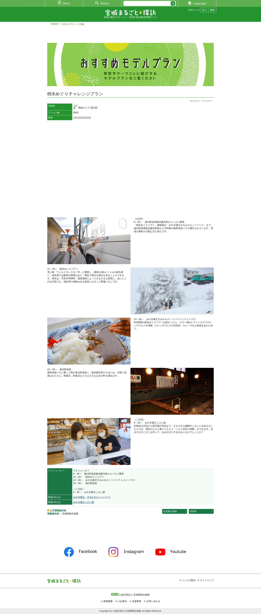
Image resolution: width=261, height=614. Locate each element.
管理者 (193, 511)
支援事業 (136, 601)
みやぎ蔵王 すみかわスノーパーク (91, 497)
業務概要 (108, 601)
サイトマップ (207, 580)
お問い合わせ (153, 601)
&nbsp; (130, 169)
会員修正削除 (170, 511)
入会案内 (122, 601)
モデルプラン (69, 24)
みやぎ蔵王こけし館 (83, 502)
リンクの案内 (189, 580)
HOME (54, 24)
